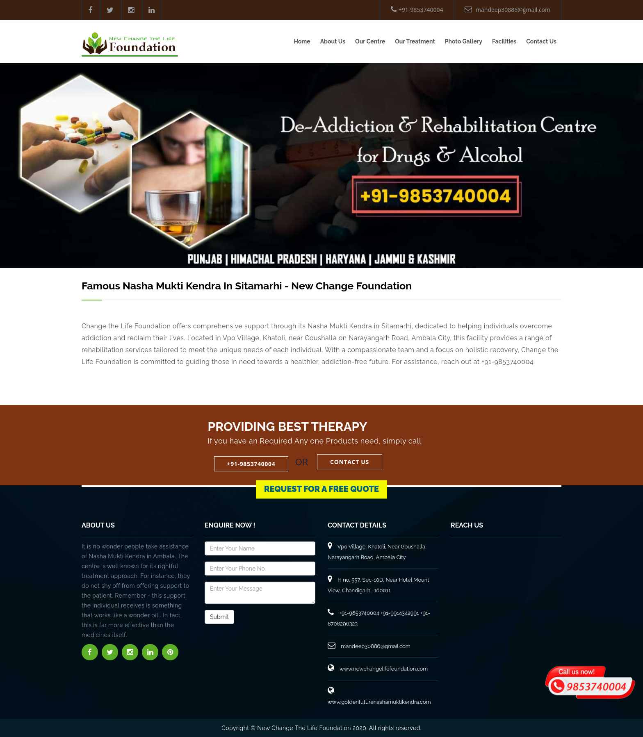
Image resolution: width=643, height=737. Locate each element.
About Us (332, 41)
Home (302, 41)
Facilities (504, 41)
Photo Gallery (463, 41)
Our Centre (370, 41)
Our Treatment (415, 41)
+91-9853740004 (417, 10)
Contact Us (541, 41)
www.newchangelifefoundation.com (378, 669)
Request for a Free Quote (321, 485)
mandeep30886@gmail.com (507, 10)
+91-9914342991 (400, 613)
